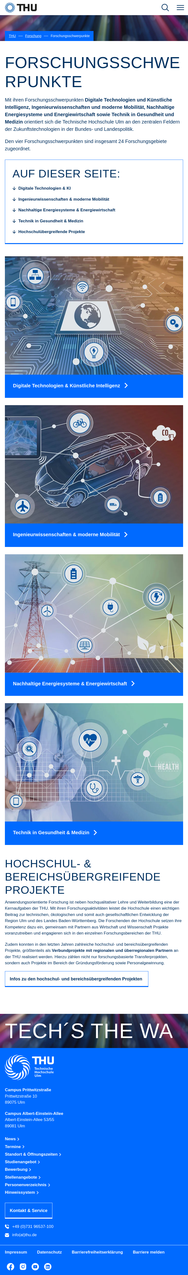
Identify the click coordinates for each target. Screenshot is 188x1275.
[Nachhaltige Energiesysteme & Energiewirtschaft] (63, 210)
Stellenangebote (23, 1177)
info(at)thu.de (21, 1235)
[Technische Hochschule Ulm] (94, 1067)
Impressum (16, 1252)
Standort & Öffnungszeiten (33, 1154)
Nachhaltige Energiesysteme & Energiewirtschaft (70, 683)
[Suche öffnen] (165, 7)
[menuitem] (180, 7)
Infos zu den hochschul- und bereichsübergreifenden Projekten (76, 979)
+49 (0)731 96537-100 (29, 1227)
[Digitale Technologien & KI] (41, 188)
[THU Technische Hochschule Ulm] (21, 7)
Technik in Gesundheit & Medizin (52, 832)
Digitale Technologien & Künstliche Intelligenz (67, 385)
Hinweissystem (22, 1192)
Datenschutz (49, 1252)
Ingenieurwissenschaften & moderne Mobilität (67, 534)
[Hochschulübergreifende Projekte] (48, 232)
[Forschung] (33, 36)
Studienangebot (22, 1162)
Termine (15, 1146)
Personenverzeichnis (28, 1184)
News (12, 1139)
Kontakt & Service (28, 1210)
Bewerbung (18, 1169)
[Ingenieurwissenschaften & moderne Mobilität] (60, 199)
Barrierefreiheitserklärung (97, 1252)
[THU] (12, 36)
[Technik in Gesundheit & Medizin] (47, 221)
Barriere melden (148, 1252)
